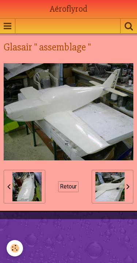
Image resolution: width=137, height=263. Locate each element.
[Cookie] (15, 248)
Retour (68, 186)
